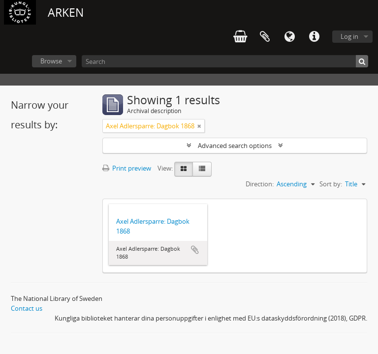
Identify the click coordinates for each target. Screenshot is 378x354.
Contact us (26, 308)
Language (289, 37)
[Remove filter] (199, 126)
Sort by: (330, 183)
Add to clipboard (195, 250)
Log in (349, 36)
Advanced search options (234, 145)
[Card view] (183, 169)
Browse (51, 61)
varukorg (240, 37)
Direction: (260, 183)
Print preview (126, 168)
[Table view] (202, 169)
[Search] (225, 61)
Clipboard (264, 37)
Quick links (314, 37)
